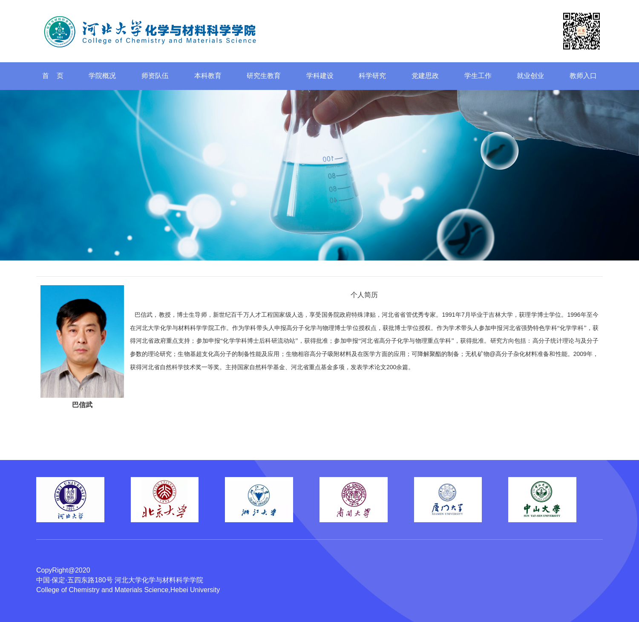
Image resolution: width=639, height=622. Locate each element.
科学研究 (372, 75)
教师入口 (583, 75)
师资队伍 (155, 75)
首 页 (52, 75)
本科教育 (208, 75)
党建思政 (425, 75)
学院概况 (102, 75)
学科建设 (320, 75)
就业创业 (530, 75)
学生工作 (478, 75)
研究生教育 (264, 75)
